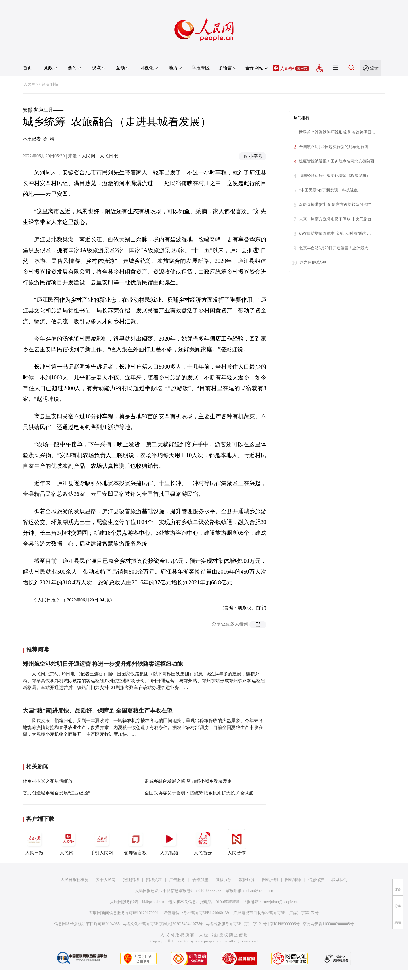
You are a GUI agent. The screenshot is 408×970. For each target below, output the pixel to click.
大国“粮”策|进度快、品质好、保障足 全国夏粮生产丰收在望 (98, 710)
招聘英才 (154, 880)
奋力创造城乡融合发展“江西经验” (56, 793)
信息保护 (316, 880)
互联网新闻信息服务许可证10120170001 (124, 913)
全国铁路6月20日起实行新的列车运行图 (333, 147)
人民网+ (68, 842)
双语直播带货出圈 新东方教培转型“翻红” (335, 204)
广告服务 (177, 880)
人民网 (29, 84)
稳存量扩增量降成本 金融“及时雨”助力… (335, 233)
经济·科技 (50, 84)
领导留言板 (135, 842)
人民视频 (169, 842)
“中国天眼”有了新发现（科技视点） (330, 190)
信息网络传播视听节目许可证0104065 (87, 924)
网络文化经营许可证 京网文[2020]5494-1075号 (162, 924)
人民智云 (203, 842)
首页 (27, 67)
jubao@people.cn (259, 891)
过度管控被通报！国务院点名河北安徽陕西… (338, 161)
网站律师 (293, 880)
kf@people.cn (153, 902)
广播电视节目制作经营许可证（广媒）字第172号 (276, 913)
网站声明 (270, 880)
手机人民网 (101, 842)
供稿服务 (223, 880)
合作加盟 (200, 880)
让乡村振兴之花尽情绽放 (48, 781)
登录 (374, 67)
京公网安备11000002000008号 (328, 924)
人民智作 (236, 842)
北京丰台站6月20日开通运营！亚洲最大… (335, 248)
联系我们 (339, 880)
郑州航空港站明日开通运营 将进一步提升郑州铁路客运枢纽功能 (103, 664)
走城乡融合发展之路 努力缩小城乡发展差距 (188, 781)
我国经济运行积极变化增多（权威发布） (334, 176)
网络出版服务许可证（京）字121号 (236, 924)
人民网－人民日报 (100, 155)
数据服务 (247, 880)
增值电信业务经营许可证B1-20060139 (196, 913)
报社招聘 (131, 880)
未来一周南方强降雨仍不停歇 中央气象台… (337, 219)
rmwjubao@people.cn (280, 902)
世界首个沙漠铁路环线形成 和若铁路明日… (337, 132)
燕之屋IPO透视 (313, 262)
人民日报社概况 (74, 880)
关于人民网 (106, 880)
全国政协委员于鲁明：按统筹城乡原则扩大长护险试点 (198, 793)
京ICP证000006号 (285, 924)
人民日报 (34, 842)
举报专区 (201, 67)
